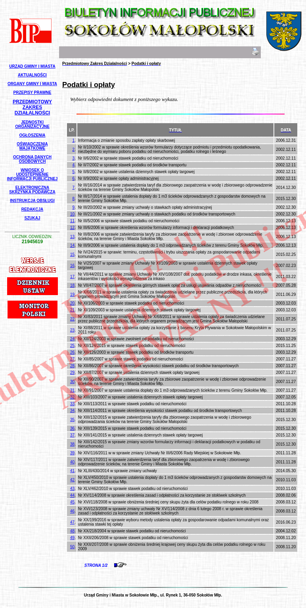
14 (72, 245)
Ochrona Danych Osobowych (32, 159)
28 (72, 366)
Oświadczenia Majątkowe (32, 146)
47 (72, 522)
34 (72, 410)
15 (72, 254)
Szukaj (32, 218)
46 (72, 511)
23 (72, 330)
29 (72, 372)
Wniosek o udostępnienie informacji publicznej (32, 174)
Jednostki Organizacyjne (32, 124)
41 (72, 471)
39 (72, 453)
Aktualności (32, 75)
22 (72, 319)
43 (72, 488)
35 (72, 419)
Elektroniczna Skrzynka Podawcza (32, 189)
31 (72, 390)
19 (72, 294)
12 (72, 227)
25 (72, 345)
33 (72, 404)
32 (72, 397)
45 (72, 502)
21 (72, 310)
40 (72, 462)
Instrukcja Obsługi (32, 200)
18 (72, 285)
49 (72, 538)
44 (72, 495)
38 (72, 444)
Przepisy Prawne (32, 92)
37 (72, 435)
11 (72, 221)
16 (72, 265)
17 (72, 276)
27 (72, 359)
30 (72, 381)
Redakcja (32, 209)
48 (72, 531)
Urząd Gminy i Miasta (32, 66)
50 (72, 547)
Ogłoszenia (32, 135)
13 (72, 236)
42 (72, 480)
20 (72, 303)
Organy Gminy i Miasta (32, 84)
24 (72, 339)
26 (72, 352)
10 (72, 214)
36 (72, 428)
